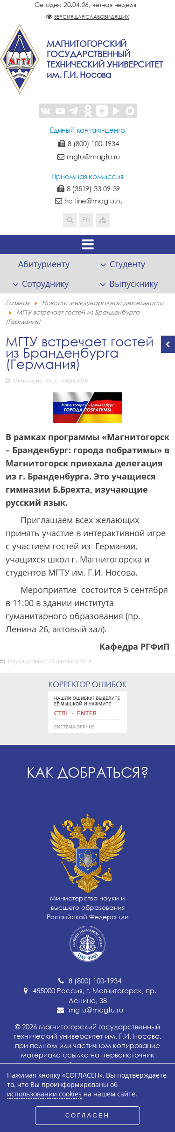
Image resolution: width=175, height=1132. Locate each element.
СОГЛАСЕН (87, 1115)
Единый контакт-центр (87, 130)
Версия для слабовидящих (91, 17)
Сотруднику (45, 283)
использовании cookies (44, 1094)
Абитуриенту (44, 264)
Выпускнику (133, 283)
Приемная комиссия (87, 176)
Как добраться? (88, 772)
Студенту (127, 264)
